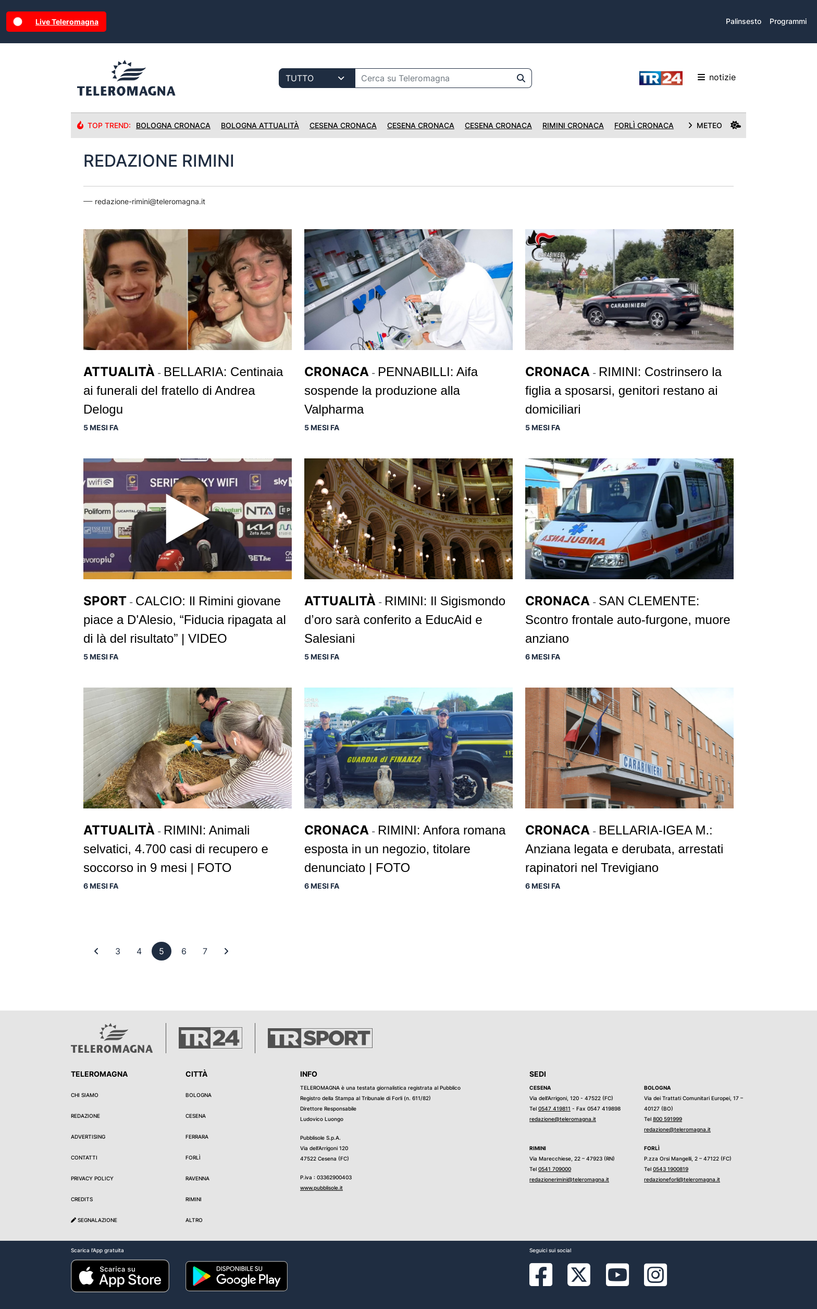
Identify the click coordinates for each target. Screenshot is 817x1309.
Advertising (88, 1136)
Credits (82, 1199)
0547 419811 (554, 1108)
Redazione (85, 1116)
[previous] (118, 951)
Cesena (195, 1116)
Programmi (788, 21)
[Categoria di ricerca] (317, 78)
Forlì (193, 1157)
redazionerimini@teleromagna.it (569, 1179)
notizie (687, 78)
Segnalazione (94, 1220)
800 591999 (667, 1119)
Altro (194, 1220)
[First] (96, 951)
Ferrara (196, 1136)
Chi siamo (84, 1095)
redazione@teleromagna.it (562, 1119)
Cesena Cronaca (343, 125)
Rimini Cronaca (573, 125)
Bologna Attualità (260, 125)
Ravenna (197, 1178)
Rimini (193, 1199)
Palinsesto (743, 21)
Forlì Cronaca (644, 125)
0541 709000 (554, 1169)
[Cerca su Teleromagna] (433, 78)
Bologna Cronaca (173, 125)
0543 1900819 (670, 1169)
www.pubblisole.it (321, 1188)
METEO (714, 125)
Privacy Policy (92, 1178)
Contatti (84, 1157)
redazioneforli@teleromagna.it (682, 1179)
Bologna (198, 1095)
